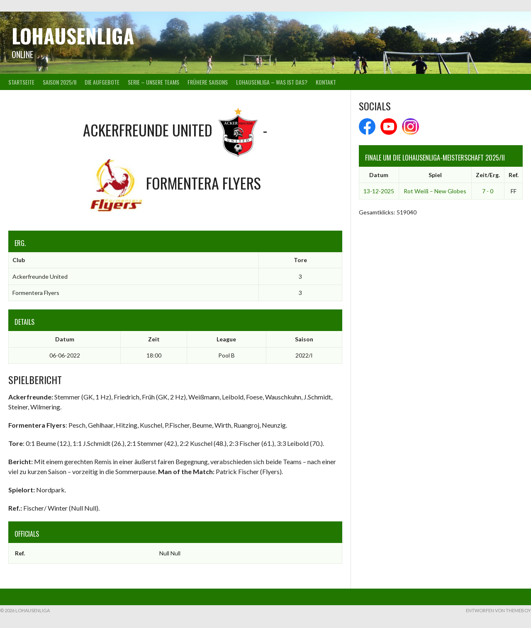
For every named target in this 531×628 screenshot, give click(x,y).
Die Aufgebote (102, 82)
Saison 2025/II (59, 82)
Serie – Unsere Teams (153, 82)
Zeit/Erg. (488, 174)
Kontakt (326, 82)
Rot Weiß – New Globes (435, 191)
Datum (378, 174)
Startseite (21, 82)
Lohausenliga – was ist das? (271, 82)
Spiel (435, 174)
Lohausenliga (73, 35)
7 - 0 (487, 191)
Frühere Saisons (208, 82)
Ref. (514, 174)
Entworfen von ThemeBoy (498, 610)
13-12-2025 (378, 191)
